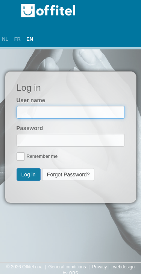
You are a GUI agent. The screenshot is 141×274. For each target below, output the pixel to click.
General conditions (67, 266)
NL (5, 39)
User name (31, 100)
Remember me (42, 156)
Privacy (99, 266)
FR (17, 39)
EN (29, 39)
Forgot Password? (68, 174)
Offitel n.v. (32, 266)
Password (30, 128)
